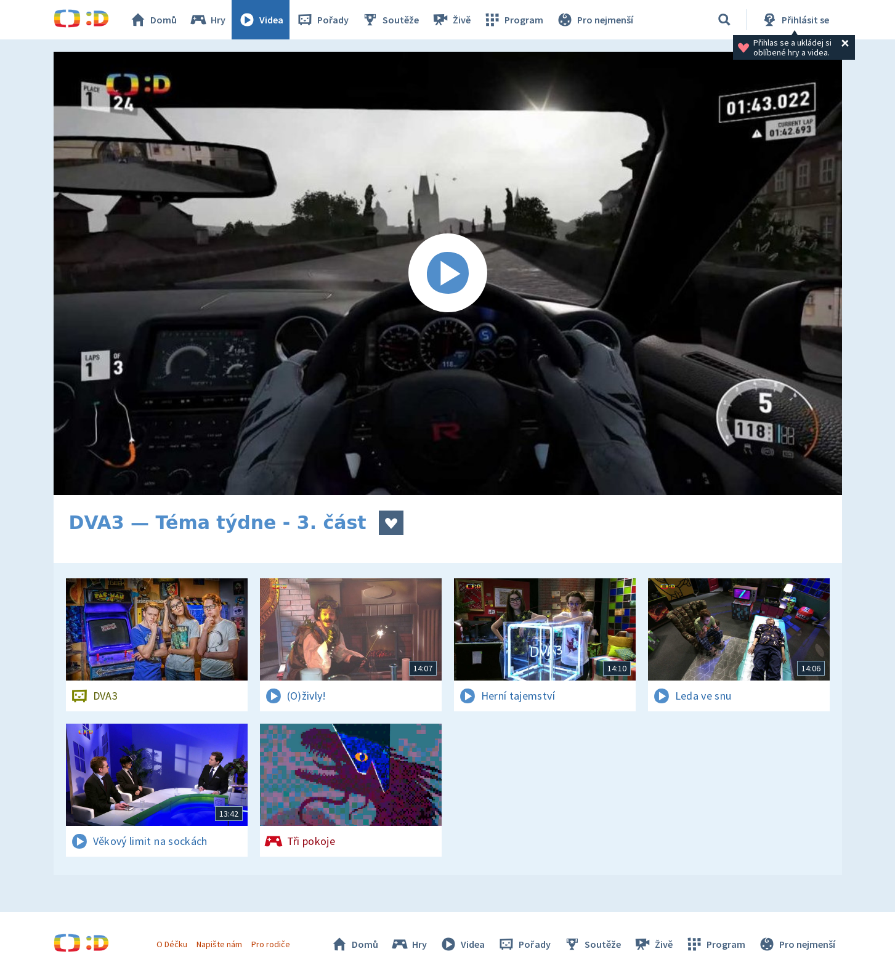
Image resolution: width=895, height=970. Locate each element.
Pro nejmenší (594, 19)
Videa (260, 19)
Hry (207, 19)
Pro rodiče (270, 944)
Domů (153, 19)
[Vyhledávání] (724, 19)
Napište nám (219, 944)
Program (513, 19)
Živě (451, 19)
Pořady (322, 19)
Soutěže (390, 19)
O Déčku (171, 944)
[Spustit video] (448, 273)
